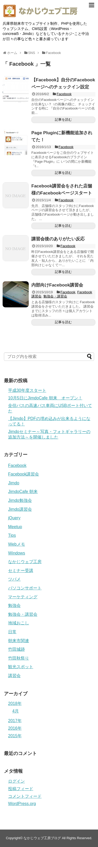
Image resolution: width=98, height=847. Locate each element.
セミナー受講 (20, 570)
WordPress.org (22, 803)
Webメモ (16, 544)
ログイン (16, 781)
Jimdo (13, 483)
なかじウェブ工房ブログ (42, 838)
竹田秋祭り (18, 658)
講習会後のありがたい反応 (58, 238)
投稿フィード (20, 789)
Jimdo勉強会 (20, 500)
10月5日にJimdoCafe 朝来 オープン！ (45, 398)
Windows (16, 553)
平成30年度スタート (27, 390)
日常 (12, 632)
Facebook (64, 94)
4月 (15, 711)
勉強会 (14, 605)
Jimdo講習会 (20, 509)
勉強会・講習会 (55, 296)
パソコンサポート (25, 588)
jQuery (14, 518)
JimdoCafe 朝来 (23, 491)
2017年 (15, 720)
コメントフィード (25, 796)
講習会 (14, 675)
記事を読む (63, 119)
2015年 (15, 736)
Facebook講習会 (23, 474)
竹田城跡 (16, 649)
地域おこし (18, 623)
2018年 (15, 703)
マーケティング (22, 597)
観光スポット (20, 667)
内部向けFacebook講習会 (57, 285)
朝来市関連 (18, 640)
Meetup (15, 527)
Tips (12, 535)
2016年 (15, 728)
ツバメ (14, 579)
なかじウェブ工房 (25, 561)
